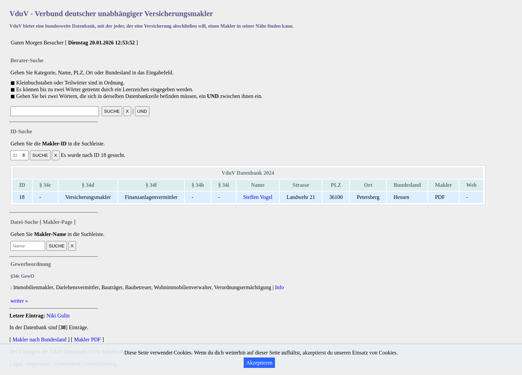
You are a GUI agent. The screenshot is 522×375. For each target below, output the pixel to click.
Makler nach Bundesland (39, 339)
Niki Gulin (58, 315)
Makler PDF (87, 339)
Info (279, 287)
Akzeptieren (259, 363)
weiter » (19, 301)
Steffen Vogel (258, 197)
